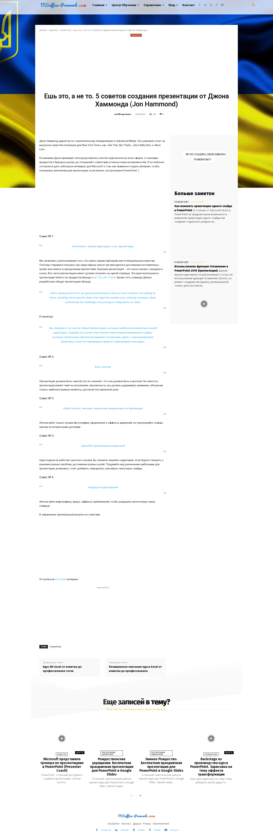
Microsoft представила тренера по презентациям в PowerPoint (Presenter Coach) (62, 765)
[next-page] (139, 796)
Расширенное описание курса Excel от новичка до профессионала (135, 669)
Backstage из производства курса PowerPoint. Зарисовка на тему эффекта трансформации (211, 766)
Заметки (53, 30)
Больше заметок (194, 193)
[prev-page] (131, 796)
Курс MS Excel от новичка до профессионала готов (62, 669)
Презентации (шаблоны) (108, 753)
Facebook (106, 830)
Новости (62, 754)
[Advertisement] (136, 63)
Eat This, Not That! (103, 277)
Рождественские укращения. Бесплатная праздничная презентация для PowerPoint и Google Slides (111, 766)
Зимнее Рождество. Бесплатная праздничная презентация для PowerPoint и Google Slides (161, 765)
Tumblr (141, 830)
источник (60, 579)
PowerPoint (65, 30)
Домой (43, 30)
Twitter (157, 830)
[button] (253, 5)
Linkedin (124, 830)
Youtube (174, 830)
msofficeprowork (122, 114)
